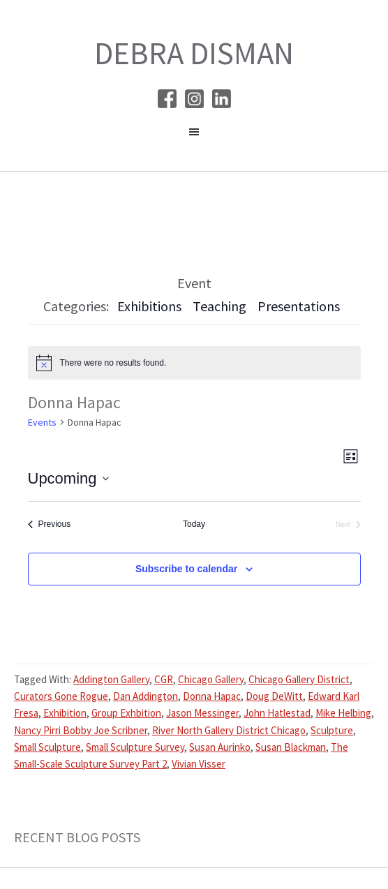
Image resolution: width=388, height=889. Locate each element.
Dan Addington (145, 696)
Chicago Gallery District (299, 679)
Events (42, 422)
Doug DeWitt (274, 696)
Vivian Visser (198, 763)
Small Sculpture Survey (135, 747)
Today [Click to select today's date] (194, 524)
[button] (194, 135)
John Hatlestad (277, 712)
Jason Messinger (202, 712)
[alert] (194, 363)
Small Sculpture (47, 747)
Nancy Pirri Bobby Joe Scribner (80, 730)
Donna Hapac (212, 696)
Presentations (299, 306)
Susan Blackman (290, 747)
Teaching (219, 306)
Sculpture (332, 730)
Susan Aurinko (220, 747)
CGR (163, 679)
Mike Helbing (343, 712)
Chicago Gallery (211, 679)
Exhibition (65, 712)
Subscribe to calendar (186, 568)
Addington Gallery (111, 679)
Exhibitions (149, 306)
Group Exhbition (126, 712)
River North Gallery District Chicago (229, 730)
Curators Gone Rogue (61, 696)
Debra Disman (194, 53)
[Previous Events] (49, 524)
